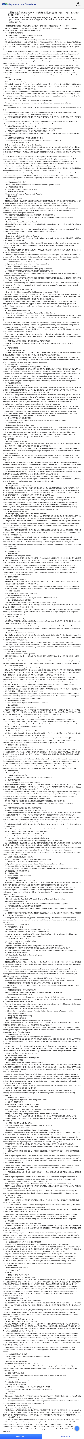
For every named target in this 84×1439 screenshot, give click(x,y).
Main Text (21, 1436)
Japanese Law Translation (19, 5)
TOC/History (63, 1436)
